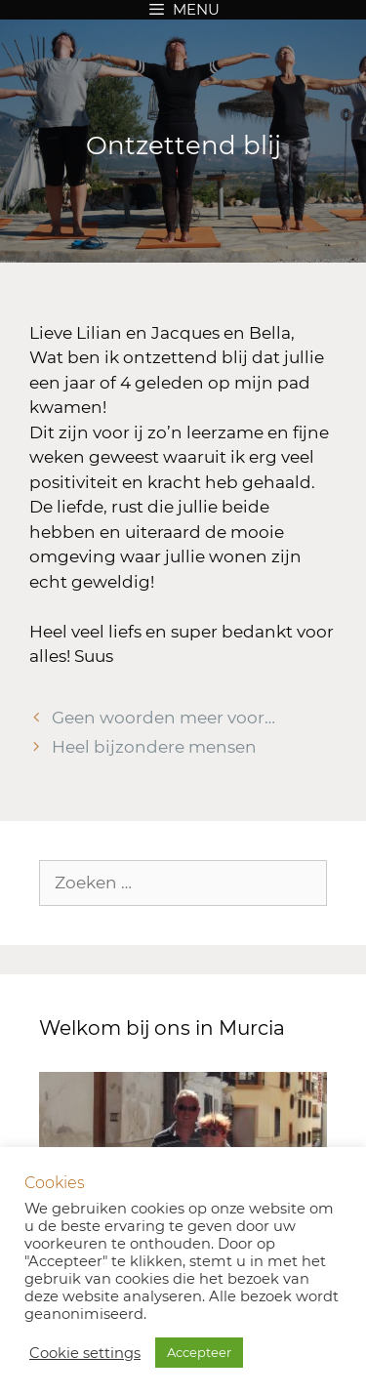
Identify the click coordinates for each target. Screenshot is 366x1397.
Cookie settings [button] (85, 1353)
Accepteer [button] (199, 1352)
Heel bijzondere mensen (154, 747)
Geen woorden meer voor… (163, 717)
